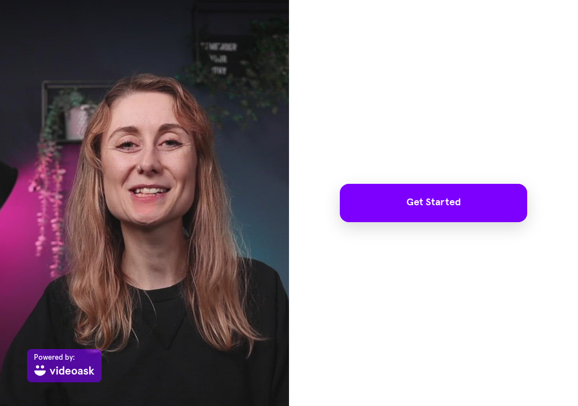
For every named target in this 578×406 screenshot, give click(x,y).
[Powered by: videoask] (64, 365)
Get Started (433, 202)
